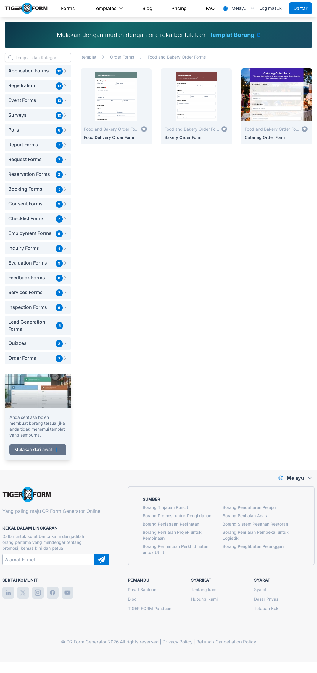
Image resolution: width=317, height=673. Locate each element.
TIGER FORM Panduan (149, 608)
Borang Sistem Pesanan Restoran (255, 523)
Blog (132, 598)
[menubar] (138, 8)
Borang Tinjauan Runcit (165, 507)
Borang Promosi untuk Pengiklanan (177, 515)
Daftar (301, 8)
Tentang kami (204, 589)
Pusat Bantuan (142, 589)
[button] (38, 71)
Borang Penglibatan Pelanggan (253, 546)
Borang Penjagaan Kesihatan (171, 523)
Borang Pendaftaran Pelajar (249, 507)
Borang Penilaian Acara (245, 515)
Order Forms (122, 56)
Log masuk (271, 8)
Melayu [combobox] (238, 8)
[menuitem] (68, 8)
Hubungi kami (204, 598)
